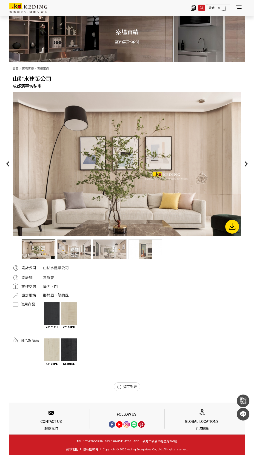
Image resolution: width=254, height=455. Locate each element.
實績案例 (43, 68)
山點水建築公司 (56, 268)
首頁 (16, 68)
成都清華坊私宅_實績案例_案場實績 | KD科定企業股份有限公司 (28, 8)
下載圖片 (232, 227)
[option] (127, 164)
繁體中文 (214, 8)
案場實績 (28, 68)
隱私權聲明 (90, 449)
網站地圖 (72, 449)
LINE (243, 414)
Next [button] (246, 164)
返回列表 (127, 387)
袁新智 (48, 278)
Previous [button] (7, 164)
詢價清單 (193, 8)
